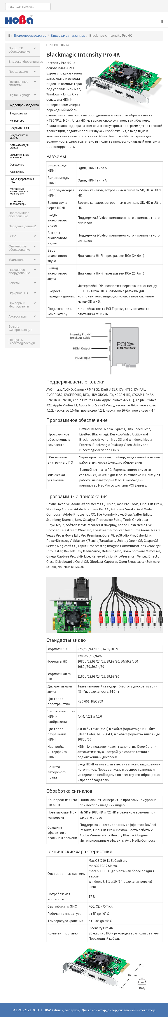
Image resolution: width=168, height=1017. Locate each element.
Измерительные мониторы (19, 156)
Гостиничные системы (18, 83)
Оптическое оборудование (19, 247)
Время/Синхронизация (20, 328)
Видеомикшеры (19, 127)
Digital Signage (20, 95)
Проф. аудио (18, 71)
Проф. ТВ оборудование (19, 49)
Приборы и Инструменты (19, 304)
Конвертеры (17, 120)
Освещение (17, 164)
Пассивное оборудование (19, 271)
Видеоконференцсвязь (24, 61)
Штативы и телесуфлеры (18, 202)
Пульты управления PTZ (22, 180)
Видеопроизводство (30, 35)
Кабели (14, 283)
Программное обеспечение (19, 214)
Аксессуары (17, 171)
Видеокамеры (18, 113)
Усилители (16, 259)
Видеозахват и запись (68, 35)
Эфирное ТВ (18, 293)
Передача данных (22, 226)
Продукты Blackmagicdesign (22, 341)
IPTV (12, 236)
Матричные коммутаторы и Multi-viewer (19, 191)
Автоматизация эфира (19, 146)
